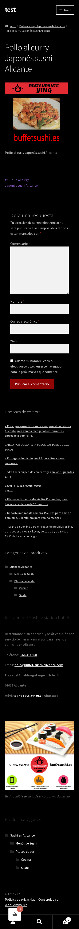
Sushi (23, 595)
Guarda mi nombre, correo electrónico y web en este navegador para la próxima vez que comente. (36, 366)
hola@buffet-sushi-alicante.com (39, 665)
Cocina (23, 588)
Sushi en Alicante (20, 567)
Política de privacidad (20, 899)
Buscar (39, 922)
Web (13, 341)
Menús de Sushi (24, 574)
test (10, 9)
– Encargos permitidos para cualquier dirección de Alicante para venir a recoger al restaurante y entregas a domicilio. (38, 430)
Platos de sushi (24, 581)
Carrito (62, 918)
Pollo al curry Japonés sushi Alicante (42, 26)
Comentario (20, 243)
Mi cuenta (13, 922)
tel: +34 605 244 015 (27, 695)
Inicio (13, 26)
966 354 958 (28, 655)
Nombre (17, 301)
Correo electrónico (25, 321)
